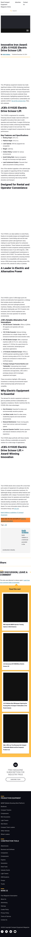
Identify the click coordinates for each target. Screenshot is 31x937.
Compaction (4, 853)
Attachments (4, 846)
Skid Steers (4, 824)
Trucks (3, 884)
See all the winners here (18, 101)
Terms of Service (6, 916)
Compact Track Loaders (8, 827)
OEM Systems (5, 877)
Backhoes (4, 807)
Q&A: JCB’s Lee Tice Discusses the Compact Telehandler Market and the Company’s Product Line (14, 747)
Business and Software (7, 849)
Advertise (18, 2)
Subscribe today (15, 779)
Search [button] (11, 11)
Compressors (5, 814)
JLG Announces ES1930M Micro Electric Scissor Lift (13, 665)
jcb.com (16, 509)
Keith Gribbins (6, 54)
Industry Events (5, 870)
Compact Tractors (6, 810)
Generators (4, 863)
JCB (5, 525)
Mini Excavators (5, 817)
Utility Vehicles (5, 831)
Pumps (3, 881)
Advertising (4, 903)
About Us (3, 899)
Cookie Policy (5, 910)
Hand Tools (4, 867)
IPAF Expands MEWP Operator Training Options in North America (13, 626)
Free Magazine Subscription (9, 896)
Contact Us (25, 3)
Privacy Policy (5, 913)
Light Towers (4, 820)
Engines (3, 860)
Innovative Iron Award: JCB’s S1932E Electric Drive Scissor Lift (14, 47)
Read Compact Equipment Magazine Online (6, 4)
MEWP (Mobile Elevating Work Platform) (13, 803)
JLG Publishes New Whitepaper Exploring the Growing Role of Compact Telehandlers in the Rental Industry (15, 706)
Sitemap (3, 906)
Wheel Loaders (5, 834)
